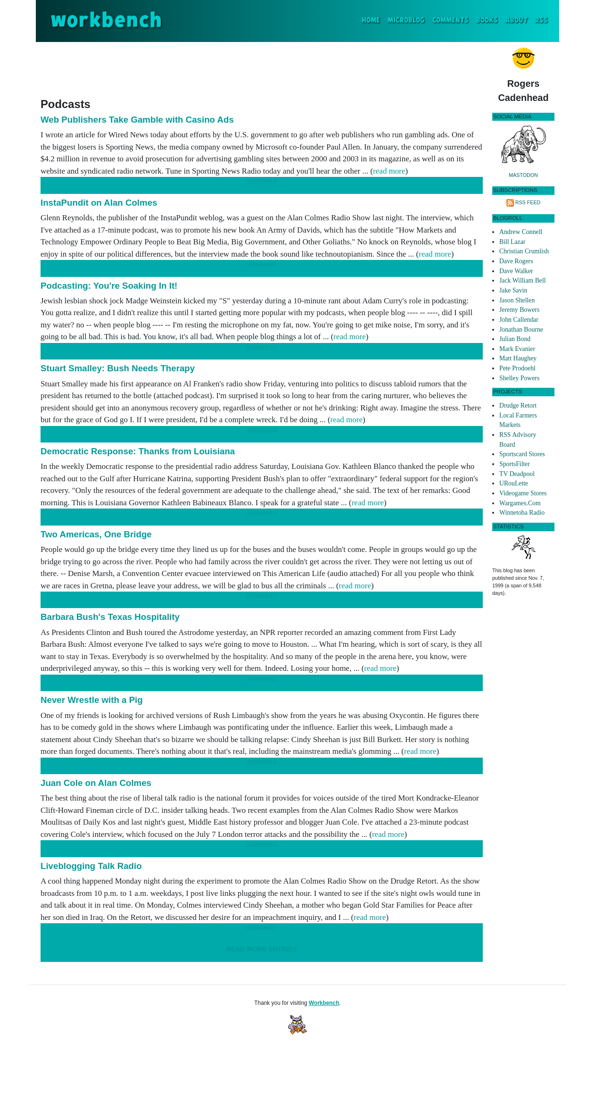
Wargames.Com (520, 503)
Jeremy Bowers (519, 309)
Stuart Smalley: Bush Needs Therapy (118, 368)
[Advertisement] (261, 68)
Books (487, 20)
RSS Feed (528, 202)
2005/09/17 (262, 596)
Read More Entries (261, 949)
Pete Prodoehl (517, 368)
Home (373, 19)
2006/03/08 (262, 264)
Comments (450, 20)
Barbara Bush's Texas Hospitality (110, 617)
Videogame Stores (522, 493)
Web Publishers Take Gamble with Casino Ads (137, 120)
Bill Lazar (512, 241)
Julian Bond (514, 338)
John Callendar (518, 319)
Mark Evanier (517, 348)
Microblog (406, 20)
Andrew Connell (520, 231)
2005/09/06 (262, 679)
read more (389, 171)
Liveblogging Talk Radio (91, 866)
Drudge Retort (518, 405)
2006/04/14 (262, 181)
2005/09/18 (262, 513)
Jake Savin (513, 290)
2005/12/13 (262, 347)
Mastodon (523, 175)
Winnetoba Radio (522, 512)
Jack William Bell (522, 280)
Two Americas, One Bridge (96, 534)
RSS (541, 20)
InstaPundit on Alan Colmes (99, 203)
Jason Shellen (517, 300)
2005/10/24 (262, 430)
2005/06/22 (262, 927)
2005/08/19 (262, 762)
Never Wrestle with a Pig (92, 700)
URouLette (513, 483)
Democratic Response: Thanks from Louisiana (138, 451)
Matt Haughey (518, 358)
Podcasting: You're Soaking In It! (109, 286)
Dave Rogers (516, 261)
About (516, 20)
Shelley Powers (519, 378)
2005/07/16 (262, 844)
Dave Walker (516, 271)
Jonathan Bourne (521, 329)
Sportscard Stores (522, 454)
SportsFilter (514, 464)
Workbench (324, 1003)
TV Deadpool (517, 473)
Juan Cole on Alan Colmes (96, 783)
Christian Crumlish (524, 251)
